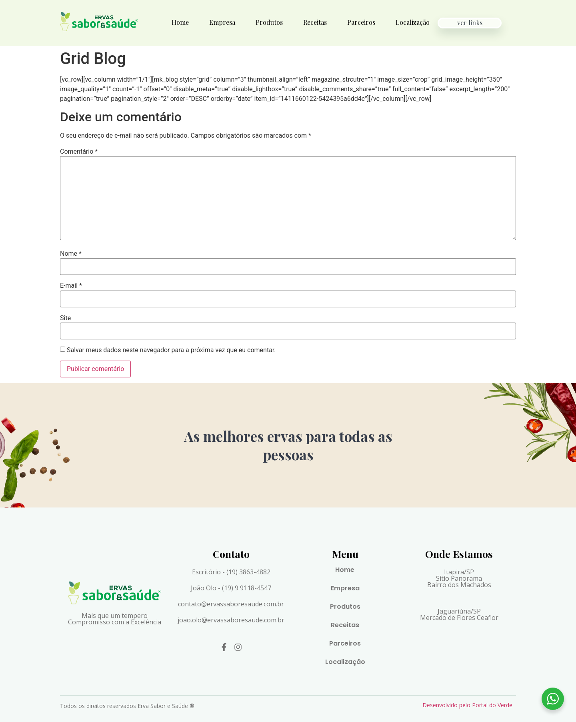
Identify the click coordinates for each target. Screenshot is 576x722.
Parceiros (361, 22)
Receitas (315, 22)
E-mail (71, 286)
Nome (71, 254)
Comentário (79, 151)
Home (180, 22)
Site (65, 318)
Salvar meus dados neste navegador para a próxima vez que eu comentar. (171, 350)
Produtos (269, 22)
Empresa (222, 22)
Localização (413, 22)
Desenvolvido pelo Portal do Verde (467, 705)
